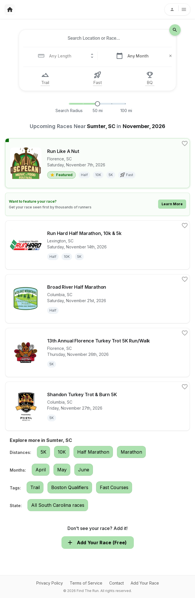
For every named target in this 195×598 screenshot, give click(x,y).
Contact (116, 583)
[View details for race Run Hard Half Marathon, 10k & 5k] (97, 245)
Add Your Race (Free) (97, 542)
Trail (35, 487)
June (83, 470)
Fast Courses (114, 487)
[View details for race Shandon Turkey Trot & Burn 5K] (97, 406)
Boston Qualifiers (69, 487)
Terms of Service (86, 583)
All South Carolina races (57, 505)
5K (43, 452)
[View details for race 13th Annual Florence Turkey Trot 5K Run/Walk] (97, 352)
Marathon (131, 452)
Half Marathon (93, 452)
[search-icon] (175, 30)
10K (62, 452)
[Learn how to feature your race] (97, 204)
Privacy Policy (49, 583)
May (62, 470)
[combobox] (94, 38)
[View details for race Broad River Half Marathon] (97, 298)
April (40, 470)
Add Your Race (145, 583)
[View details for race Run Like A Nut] (97, 163)
